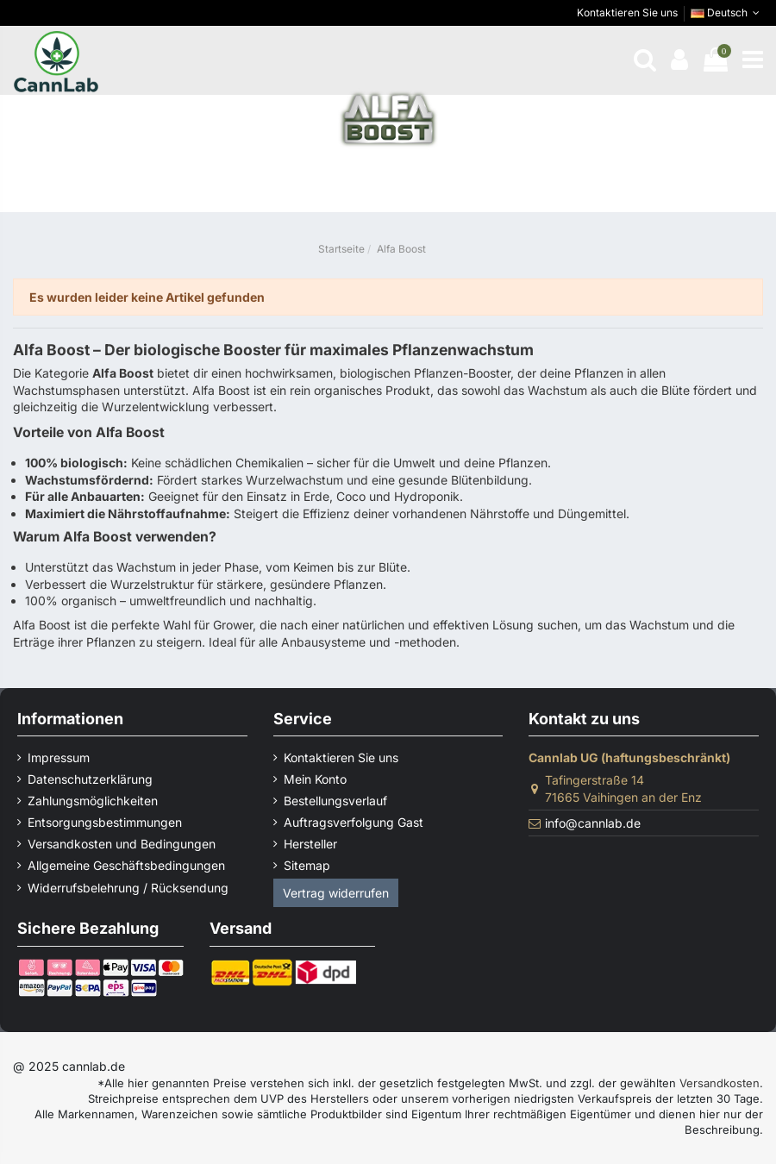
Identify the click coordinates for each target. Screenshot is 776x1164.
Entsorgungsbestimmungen (105, 822)
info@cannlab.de (593, 823)
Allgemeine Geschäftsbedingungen (126, 865)
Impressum (59, 757)
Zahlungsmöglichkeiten (93, 800)
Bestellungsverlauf (335, 800)
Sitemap (307, 865)
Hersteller (310, 843)
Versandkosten (719, 1083)
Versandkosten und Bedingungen (122, 843)
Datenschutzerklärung (90, 779)
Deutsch (727, 12)
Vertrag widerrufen (336, 893)
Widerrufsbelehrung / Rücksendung (128, 887)
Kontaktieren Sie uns (627, 12)
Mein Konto (315, 779)
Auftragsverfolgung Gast (353, 822)
